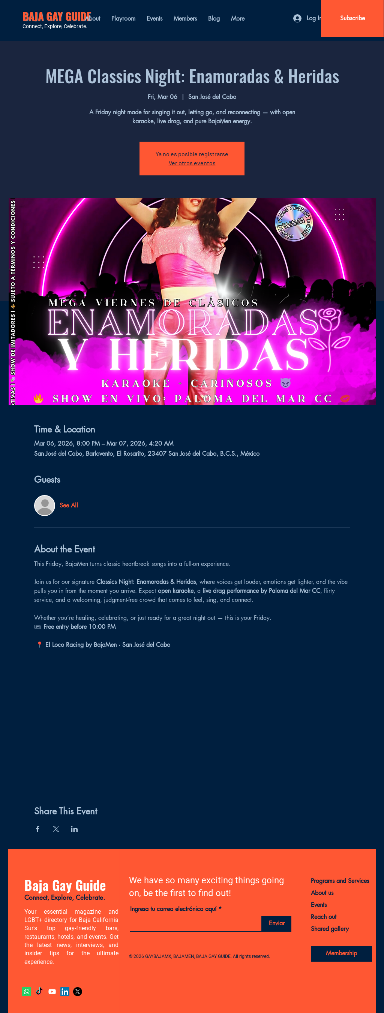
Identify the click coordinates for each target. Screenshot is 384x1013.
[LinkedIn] (64, 991)
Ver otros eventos (192, 162)
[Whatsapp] (26, 991)
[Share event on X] (56, 829)
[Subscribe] (352, 18)
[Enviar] (276, 924)
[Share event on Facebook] (37, 829)
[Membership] (341, 954)
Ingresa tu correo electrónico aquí (173, 909)
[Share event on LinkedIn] (74, 829)
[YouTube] (52, 991)
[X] (77, 991)
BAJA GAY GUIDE (56, 16)
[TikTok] (39, 991)
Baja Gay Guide (65, 885)
